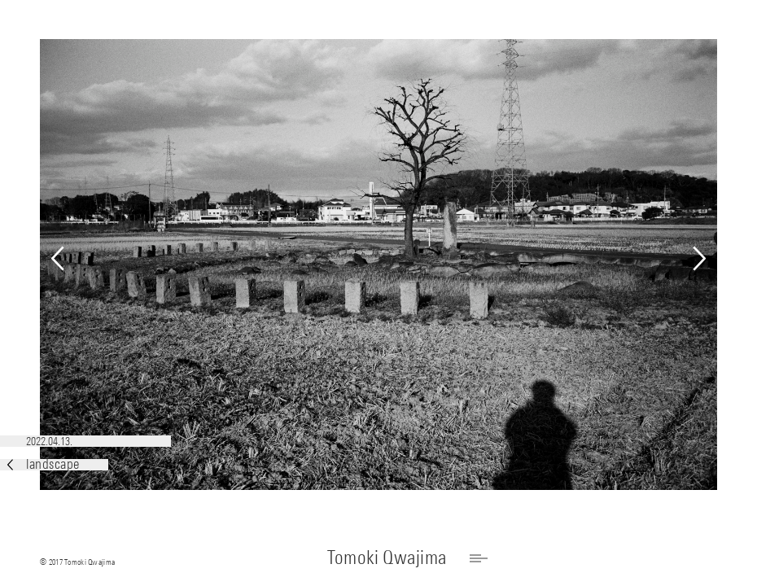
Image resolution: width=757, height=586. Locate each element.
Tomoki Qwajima (387, 557)
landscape (43, 464)
